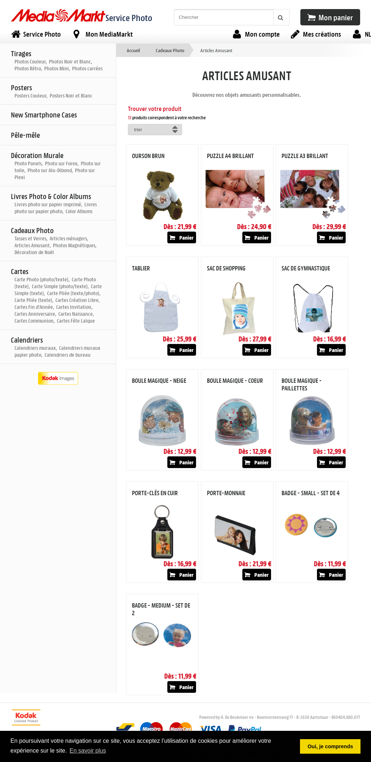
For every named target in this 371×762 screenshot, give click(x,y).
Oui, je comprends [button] (330, 746)
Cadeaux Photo (170, 50)
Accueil (133, 50)
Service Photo (128, 17)
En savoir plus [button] (88, 750)
